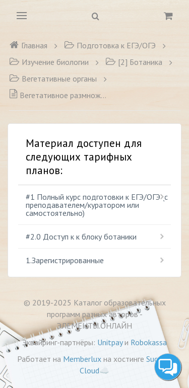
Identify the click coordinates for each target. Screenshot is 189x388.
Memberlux (82, 359)
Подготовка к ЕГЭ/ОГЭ (110, 45)
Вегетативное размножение (59, 95)
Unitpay (109, 342)
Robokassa (149, 342)
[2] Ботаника (133, 62)
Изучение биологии (49, 62)
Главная (28, 45)
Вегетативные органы (53, 78)
